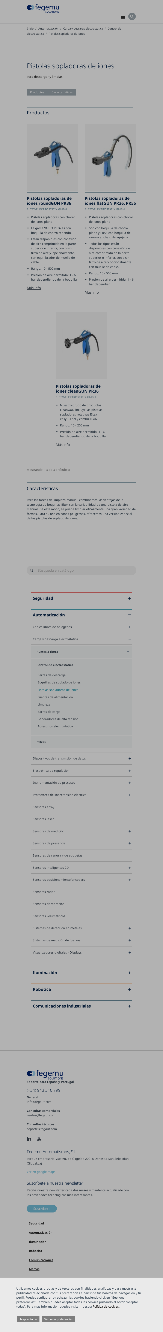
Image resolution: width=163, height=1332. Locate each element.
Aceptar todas (28, 1319)
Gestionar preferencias (58, 1319)
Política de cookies (106, 1306)
